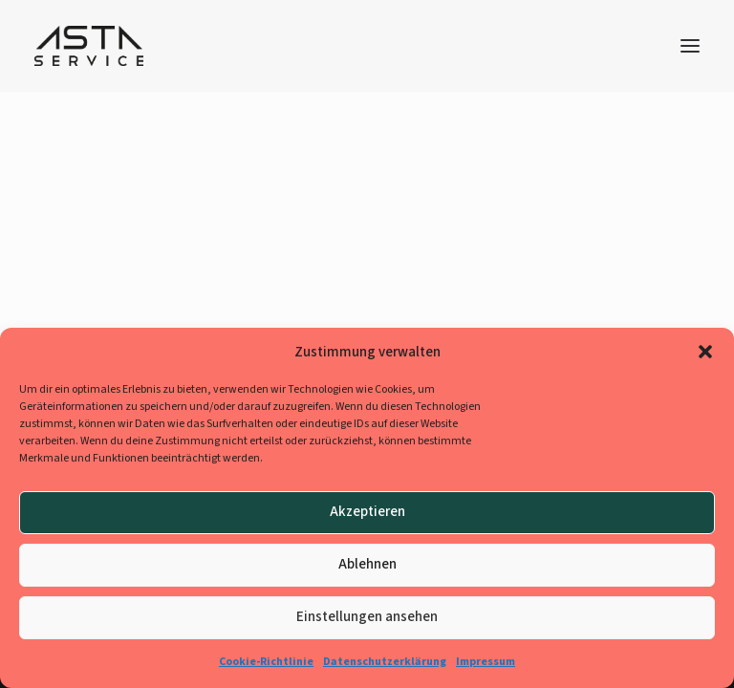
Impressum (485, 662)
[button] (705, 351)
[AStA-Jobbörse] (88, 46)
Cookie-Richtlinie (266, 662)
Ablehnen (367, 564)
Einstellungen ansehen (367, 617)
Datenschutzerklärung (384, 662)
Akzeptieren (367, 512)
